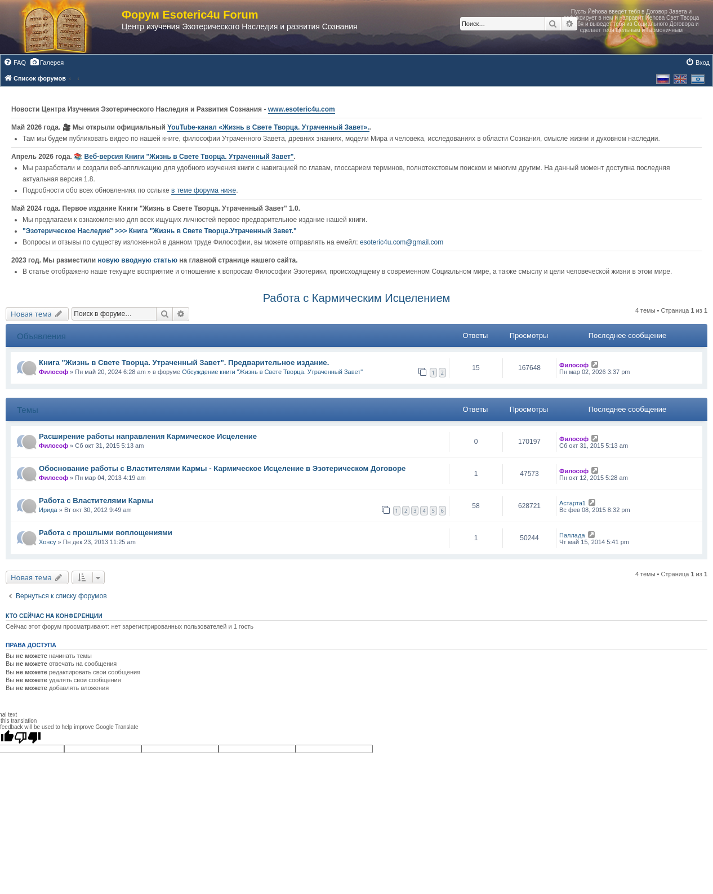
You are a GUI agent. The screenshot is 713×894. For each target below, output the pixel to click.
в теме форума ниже (203, 190)
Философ (53, 371)
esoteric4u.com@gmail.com (401, 242)
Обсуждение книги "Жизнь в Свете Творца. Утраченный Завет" (272, 371)
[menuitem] (14, 62)
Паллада (572, 535)
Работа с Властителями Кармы (96, 500)
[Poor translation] (27, 737)
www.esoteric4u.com (301, 109)
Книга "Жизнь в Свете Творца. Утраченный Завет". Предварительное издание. (184, 362)
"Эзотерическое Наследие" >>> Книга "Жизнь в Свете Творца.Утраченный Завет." (160, 231)
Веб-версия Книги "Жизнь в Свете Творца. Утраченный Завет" (189, 157)
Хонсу (47, 542)
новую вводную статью (138, 260)
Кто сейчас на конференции (54, 615)
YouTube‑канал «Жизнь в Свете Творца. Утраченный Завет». (268, 127)
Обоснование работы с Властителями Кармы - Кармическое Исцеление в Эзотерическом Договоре (222, 468)
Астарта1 (572, 503)
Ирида (48, 509)
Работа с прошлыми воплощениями (105, 532)
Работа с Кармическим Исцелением (357, 298)
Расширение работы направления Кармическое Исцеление (148, 436)
